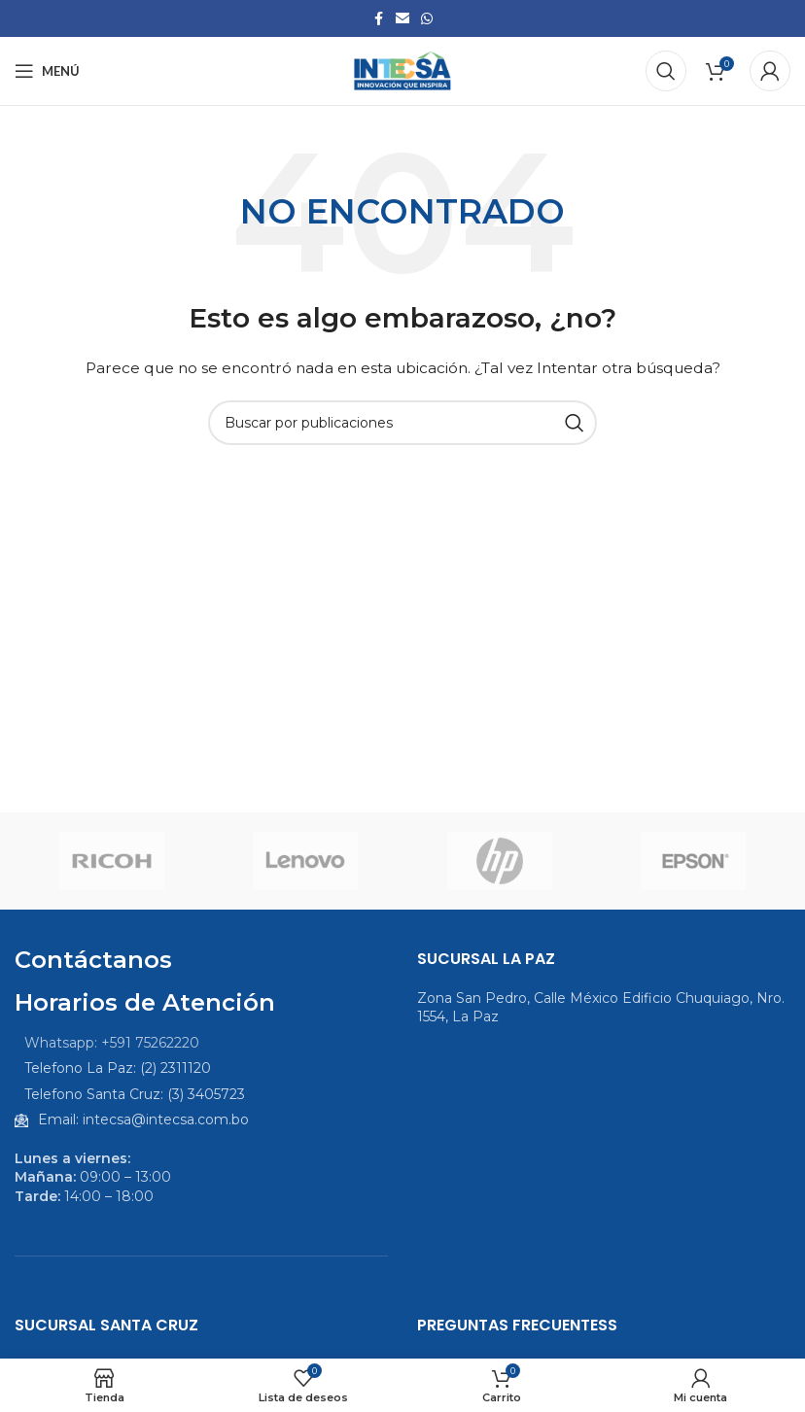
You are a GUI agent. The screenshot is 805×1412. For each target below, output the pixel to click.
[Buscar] (666, 71)
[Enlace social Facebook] (378, 19)
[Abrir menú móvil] (47, 71)
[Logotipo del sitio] (402, 70)
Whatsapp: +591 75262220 (111, 1042)
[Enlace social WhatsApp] (426, 19)
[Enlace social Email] (402, 19)
